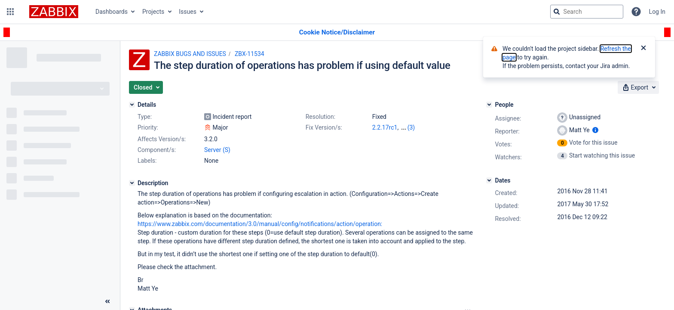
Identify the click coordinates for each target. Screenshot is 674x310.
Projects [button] (153, 11)
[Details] (132, 105)
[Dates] (489, 180)
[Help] (636, 12)
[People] (489, 105)
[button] (10, 11)
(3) (411, 127)
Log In (657, 11)
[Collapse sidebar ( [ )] (107, 301)
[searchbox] (586, 12)
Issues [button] (187, 11)
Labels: (147, 160)
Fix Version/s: (324, 127)
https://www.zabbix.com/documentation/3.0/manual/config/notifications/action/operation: (260, 223)
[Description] (132, 183)
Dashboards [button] (111, 11)
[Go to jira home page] (54, 11)
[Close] (643, 48)
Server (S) (217, 149)
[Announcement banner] (337, 32)
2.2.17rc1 (385, 127)
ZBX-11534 (249, 53)
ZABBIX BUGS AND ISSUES (190, 53)
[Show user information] (595, 130)
